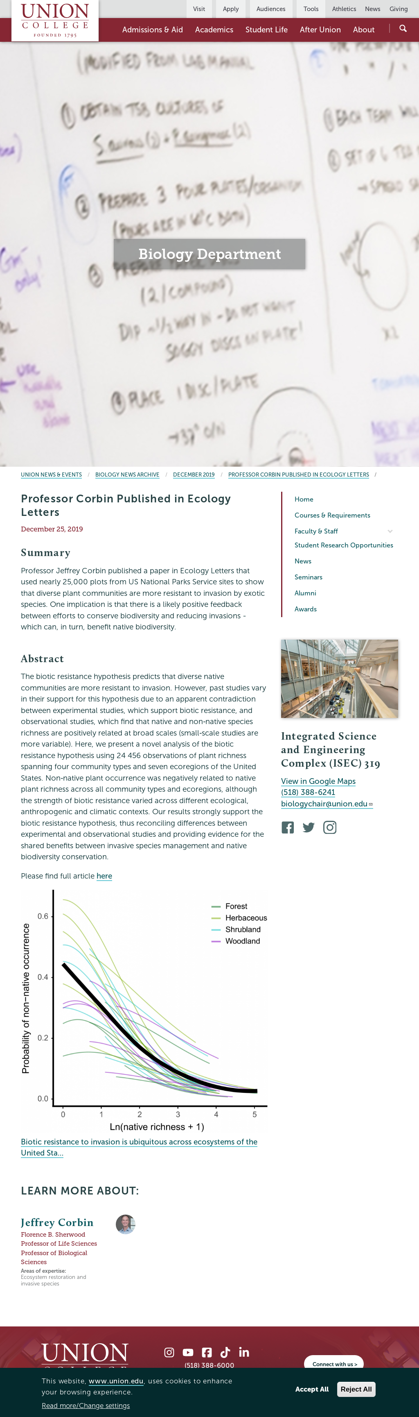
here (104, 876)
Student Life (267, 29)
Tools (311, 9)
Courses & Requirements (332, 515)
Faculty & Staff (316, 531)
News (373, 9)
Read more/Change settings (86, 1406)
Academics (214, 29)
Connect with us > (335, 1364)
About (364, 29)
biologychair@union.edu (327, 803)
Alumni (305, 593)
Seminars (308, 577)
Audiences (271, 9)
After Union (320, 29)
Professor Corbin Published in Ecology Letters (298, 475)
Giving (399, 9)
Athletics (344, 9)
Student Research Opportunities (344, 545)
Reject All (356, 1389)
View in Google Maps (318, 781)
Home (304, 499)
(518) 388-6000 (209, 1365)
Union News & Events (51, 475)
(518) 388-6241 (308, 792)
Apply (231, 9)
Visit (199, 9)
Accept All (312, 1389)
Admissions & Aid (152, 29)
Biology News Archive (127, 475)
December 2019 (194, 475)
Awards (306, 609)
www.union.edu (116, 1381)
